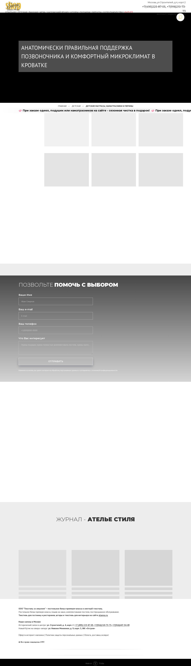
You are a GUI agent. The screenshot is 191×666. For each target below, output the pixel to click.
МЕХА (42, 12)
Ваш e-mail (26, 309)
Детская (76, 106)
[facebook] (165, 642)
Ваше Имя (25, 295)
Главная (62, 106)
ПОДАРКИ (85, 12)
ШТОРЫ (74, 12)
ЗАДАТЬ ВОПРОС (177, 14)
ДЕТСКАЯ (22, 12)
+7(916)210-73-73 (102, 625)
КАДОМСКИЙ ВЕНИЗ (57, 12)
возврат (105, 635)
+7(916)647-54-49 (120, 625)
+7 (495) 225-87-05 (84, 625)
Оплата (87, 635)
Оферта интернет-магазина (31, 635)
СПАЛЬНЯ (10, 12)
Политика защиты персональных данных (64, 635)
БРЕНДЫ (96, 12)
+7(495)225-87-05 (154, 6)
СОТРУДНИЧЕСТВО (113, 12)
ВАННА (32, 12)
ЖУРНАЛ (161, 14)
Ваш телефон (27, 323)
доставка (96, 635)
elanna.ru (103, 615)
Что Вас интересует (32, 338)
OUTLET (129, 12)
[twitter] (170, 642)
